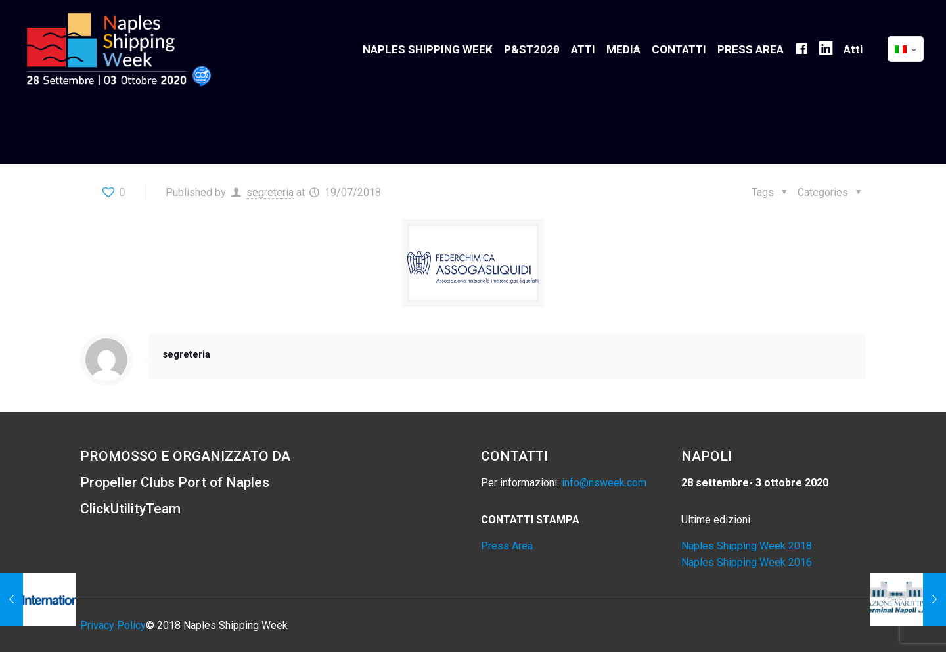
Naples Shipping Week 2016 (746, 562)
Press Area (507, 546)
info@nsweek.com (604, 483)
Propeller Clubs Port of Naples (174, 482)
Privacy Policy (113, 625)
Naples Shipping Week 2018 (746, 546)
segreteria (270, 192)
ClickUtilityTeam (130, 509)
